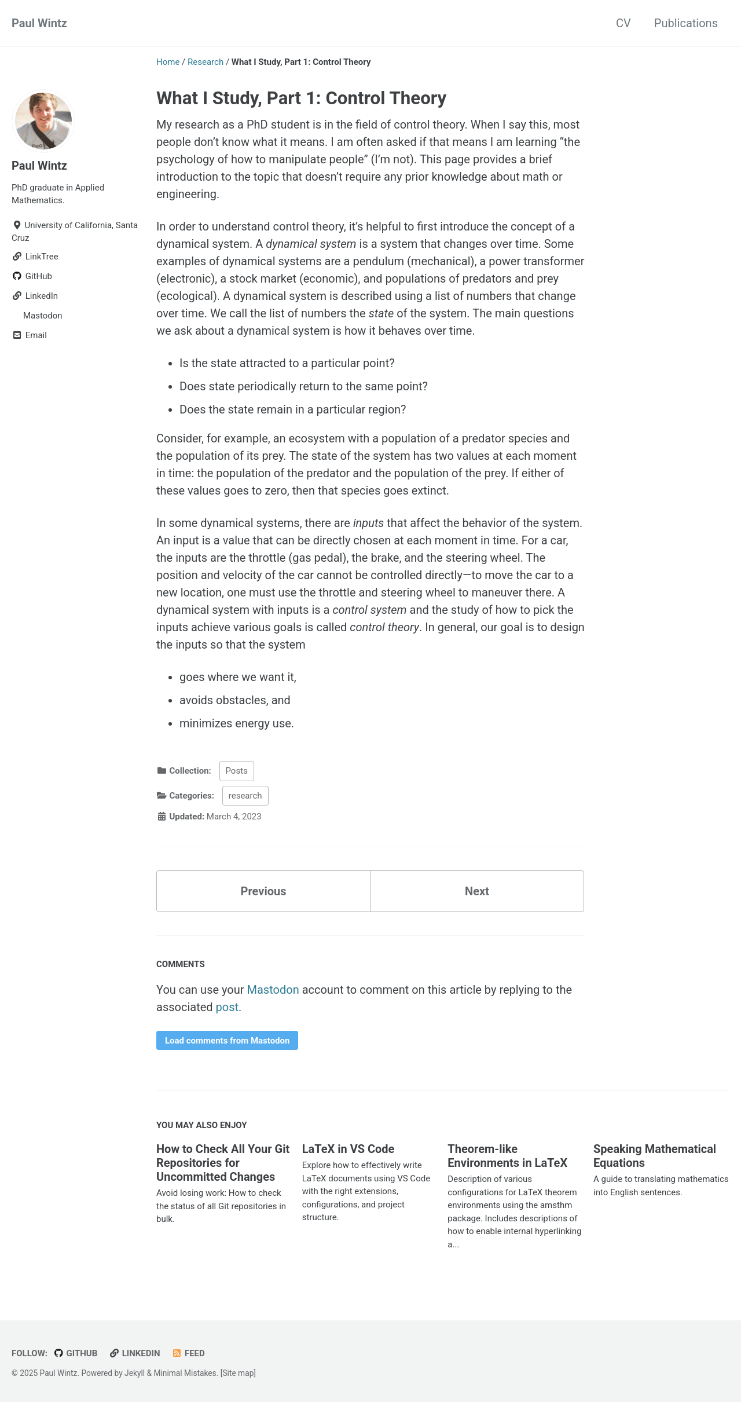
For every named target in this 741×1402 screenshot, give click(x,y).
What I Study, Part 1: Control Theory (301, 98)
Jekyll (134, 1373)
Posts (237, 771)
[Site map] (238, 1373)
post (227, 1007)
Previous (264, 891)
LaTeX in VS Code (348, 1149)
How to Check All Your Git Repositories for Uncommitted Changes (222, 1163)
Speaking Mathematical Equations (654, 1156)
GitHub (75, 1353)
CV (623, 23)
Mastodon (273, 990)
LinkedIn (134, 1353)
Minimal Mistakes (184, 1373)
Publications (686, 23)
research (245, 795)
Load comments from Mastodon (227, 1040)
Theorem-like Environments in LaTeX (507, 1156)
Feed (187, 1353)
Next (477, 891)
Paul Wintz (39, 23)
